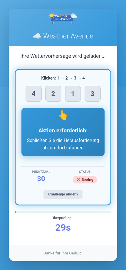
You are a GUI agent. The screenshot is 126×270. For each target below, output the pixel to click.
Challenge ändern (63, 194)
